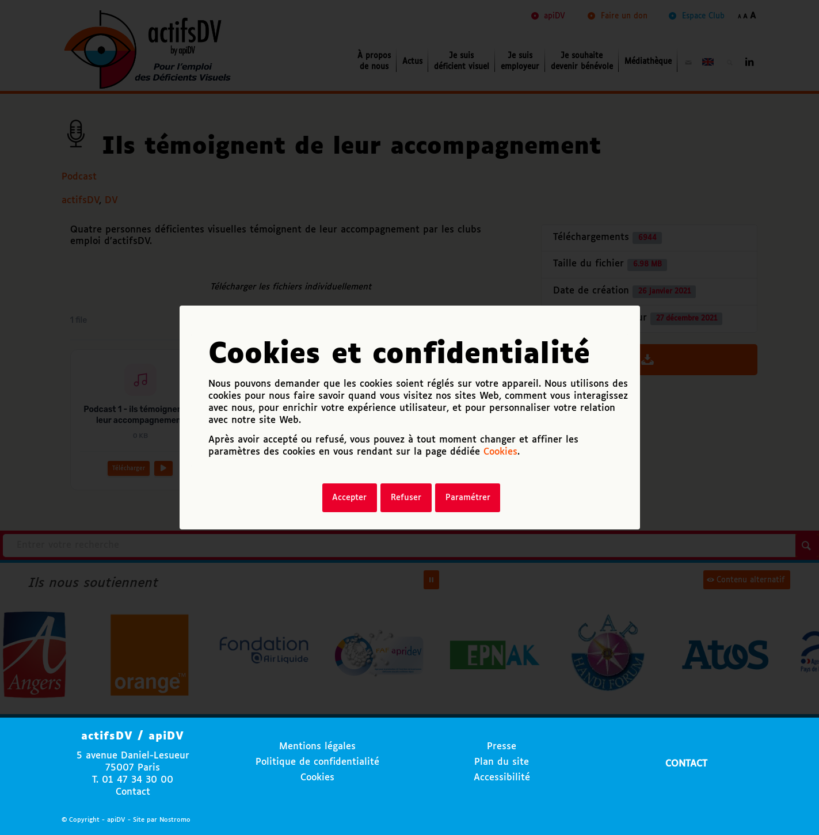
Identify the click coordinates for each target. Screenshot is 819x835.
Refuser (406, 498)
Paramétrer (467, 498)
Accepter (349, 498)
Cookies (500, 452)
